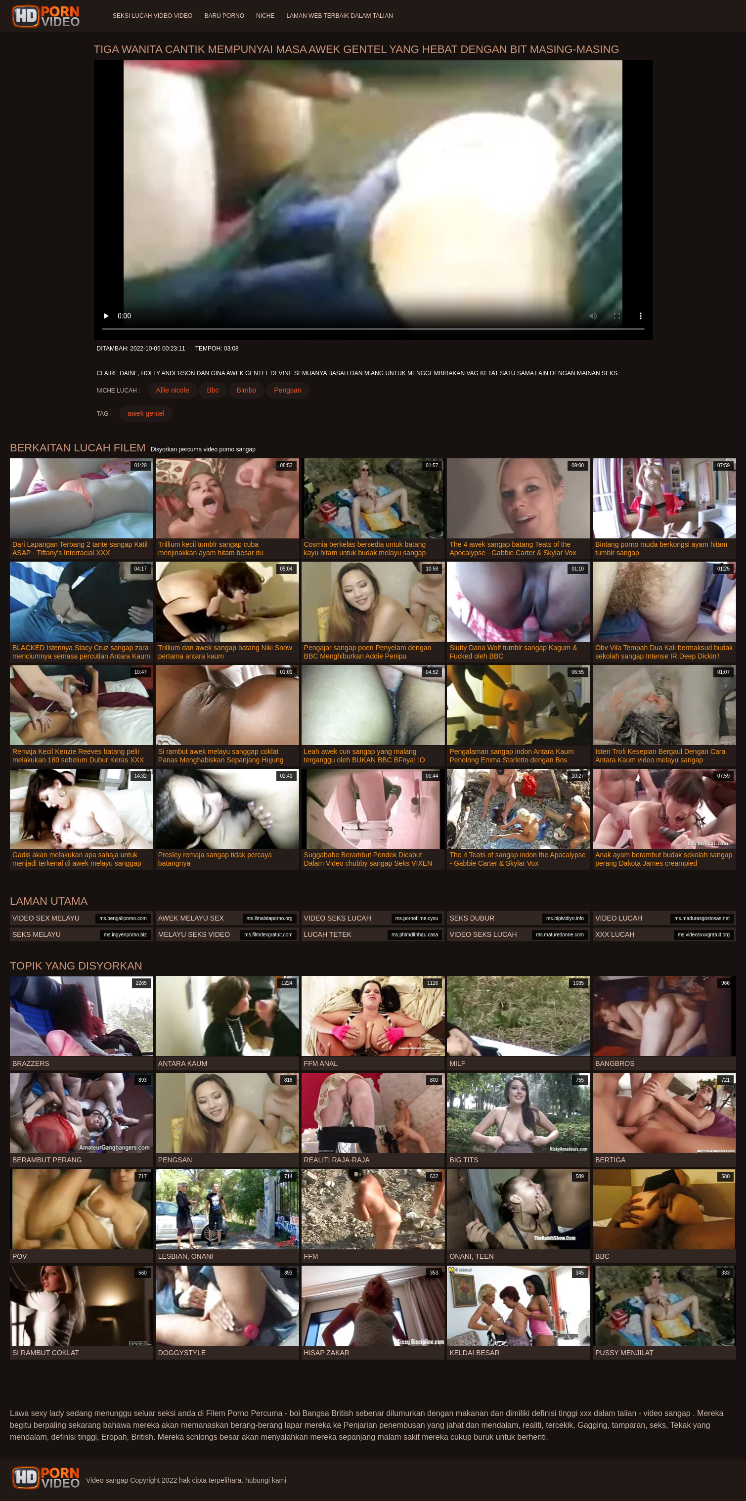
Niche (265, 15)
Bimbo (247, 390)
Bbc (213, 390)
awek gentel (146, 413)
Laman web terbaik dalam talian (339, 15)
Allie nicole (172, 390)
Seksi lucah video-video (152, 15)
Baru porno (224, 15)
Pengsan (287, 390)
